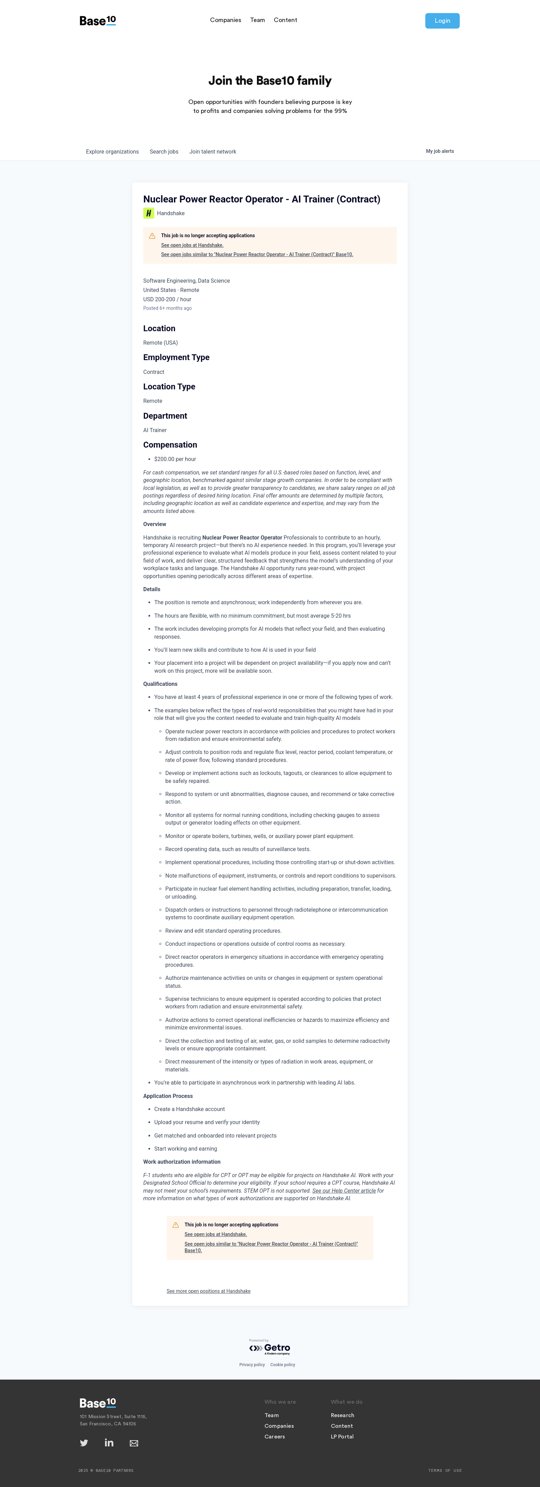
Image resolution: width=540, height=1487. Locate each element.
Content (285, 20)
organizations (112, 151)
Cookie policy (282, 1364)
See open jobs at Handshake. (192, 245)
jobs (164, 151)
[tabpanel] (270, 861)
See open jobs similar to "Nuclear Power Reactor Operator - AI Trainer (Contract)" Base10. (257, 254)
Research (343, 1415)
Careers (274, 1436)
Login (442, 21)
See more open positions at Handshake (209, 1291)
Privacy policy (252, 1364)
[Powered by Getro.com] (270, 1347)
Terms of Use (445, 1470)
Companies (225, 20)
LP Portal (342, 1436)
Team (257, 20)
